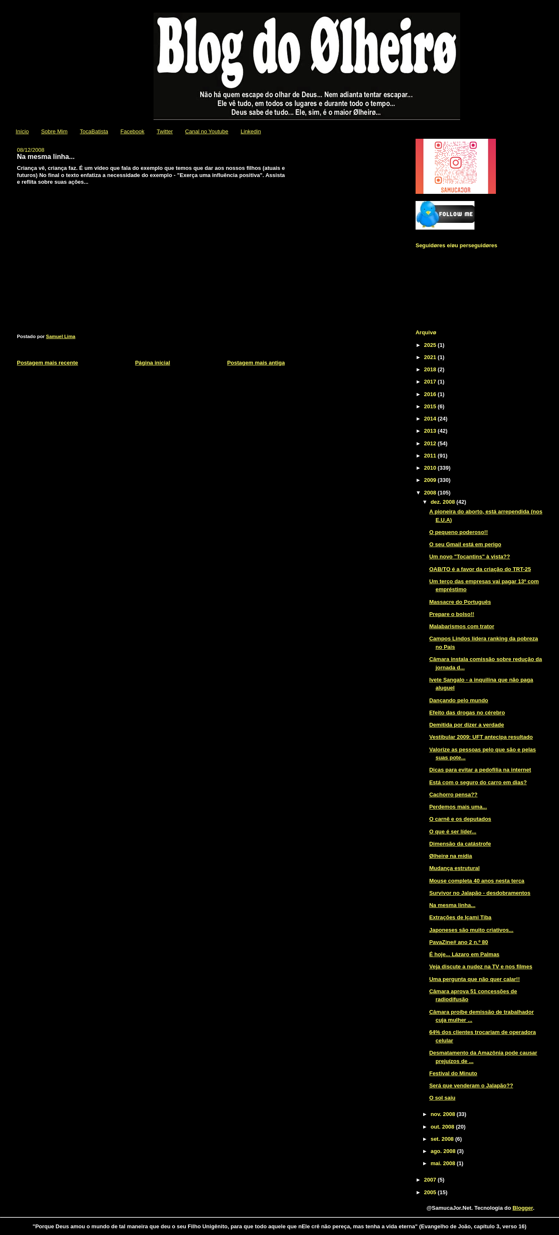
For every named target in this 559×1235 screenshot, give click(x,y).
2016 (431, 394)
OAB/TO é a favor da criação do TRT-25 (480, 569)
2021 (431, 357)
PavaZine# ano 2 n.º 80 (458, 942)
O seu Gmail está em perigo (465, 544)
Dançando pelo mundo (458, 700)
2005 (431, 1192)
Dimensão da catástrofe (460, 844)
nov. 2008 (444, 1114)
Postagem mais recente (47, 363)
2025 (431, 345)
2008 (431, 492)
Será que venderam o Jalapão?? (471, 1085)
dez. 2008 (443, 502)
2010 (431, 468)
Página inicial (152, 363)
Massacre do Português (460, 602)
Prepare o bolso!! (451, 614)
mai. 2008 (444, 1163)
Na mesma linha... (452, 905)
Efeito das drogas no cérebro (467, 712)
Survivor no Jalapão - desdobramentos (479, 893)
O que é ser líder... (452, 831)
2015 (431, 406)
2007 (431, 1180)
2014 (431, 418)
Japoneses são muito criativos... (471, 930)
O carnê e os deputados (460, 819)
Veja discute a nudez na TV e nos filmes (480, 966)
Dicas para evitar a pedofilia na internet (480, 770)
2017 (431, 381)
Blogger (522, 1208)
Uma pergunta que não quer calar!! (474, 979)
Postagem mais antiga (256, 363)
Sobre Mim (54, 131)
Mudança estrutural (454, 868)
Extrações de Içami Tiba (460, 917)
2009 (431, 480)
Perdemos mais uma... (458, 807)
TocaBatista (94, 131)
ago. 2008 (444, 1151)
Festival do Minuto (453, 1073)
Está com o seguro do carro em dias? (478, 782)
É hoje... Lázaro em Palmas (464, 954)
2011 (431, 455)
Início (22, 131)
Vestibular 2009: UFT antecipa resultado (481, 737)
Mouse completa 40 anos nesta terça (476, 881)
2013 (431, 431)
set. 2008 (443, 1139)
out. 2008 (443, 1127)
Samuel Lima (60, 336)
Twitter (165, 131)
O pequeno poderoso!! (458, 532)
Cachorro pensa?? (453, 794)
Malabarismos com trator (461, 626)
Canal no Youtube (206, 131)
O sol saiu (442, 1098)
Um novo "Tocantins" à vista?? (469, 556)
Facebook (132, 131)
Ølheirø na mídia (450, 856)
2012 (431, 443)
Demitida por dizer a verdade (466, 725)
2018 (431, 369)
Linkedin (251, 131)
